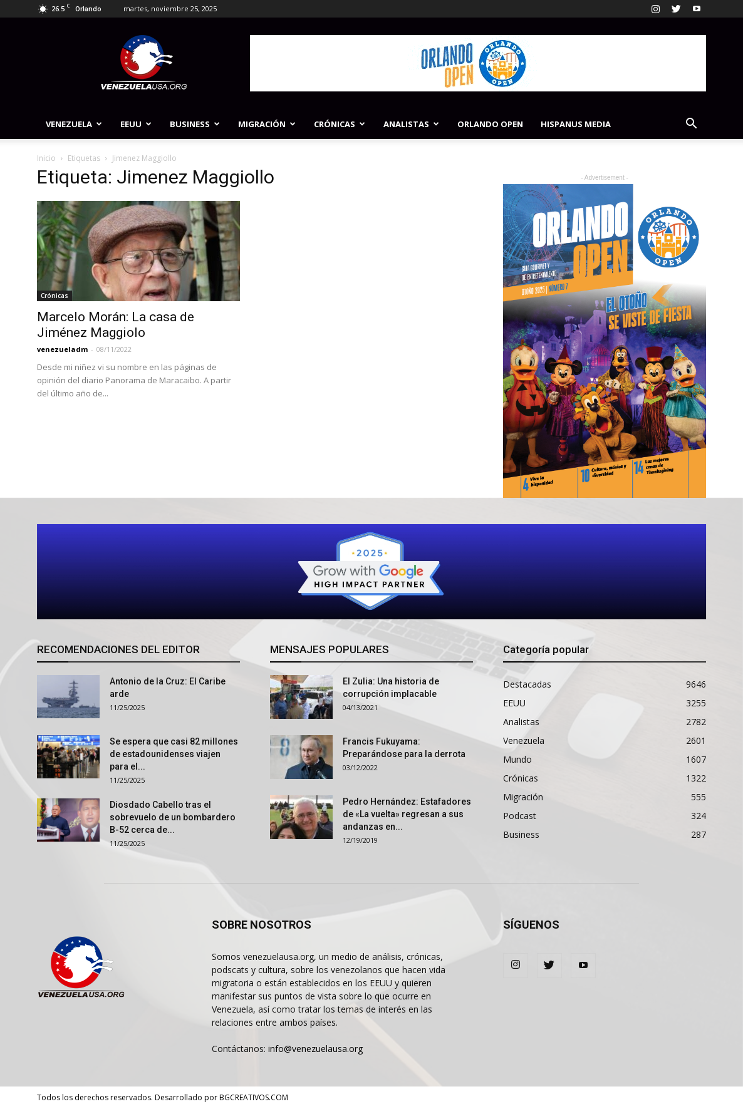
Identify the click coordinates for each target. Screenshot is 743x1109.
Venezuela (74, 124)
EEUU (136, 124)
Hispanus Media (576, 124)
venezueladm (62, 349)
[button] (691, 125)
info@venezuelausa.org (315, 1049)
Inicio (46, 158)
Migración (267, 124)
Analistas (411, 124)
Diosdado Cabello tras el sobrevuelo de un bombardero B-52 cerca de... (173, 817)
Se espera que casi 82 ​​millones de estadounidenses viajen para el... (174, 753)
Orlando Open (490, 124)
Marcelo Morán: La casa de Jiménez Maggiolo (115, 324)
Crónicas (339, 124)
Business (195, 124)
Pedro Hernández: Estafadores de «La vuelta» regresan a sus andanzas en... (407, 814)
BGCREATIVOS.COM (253, 1097)
